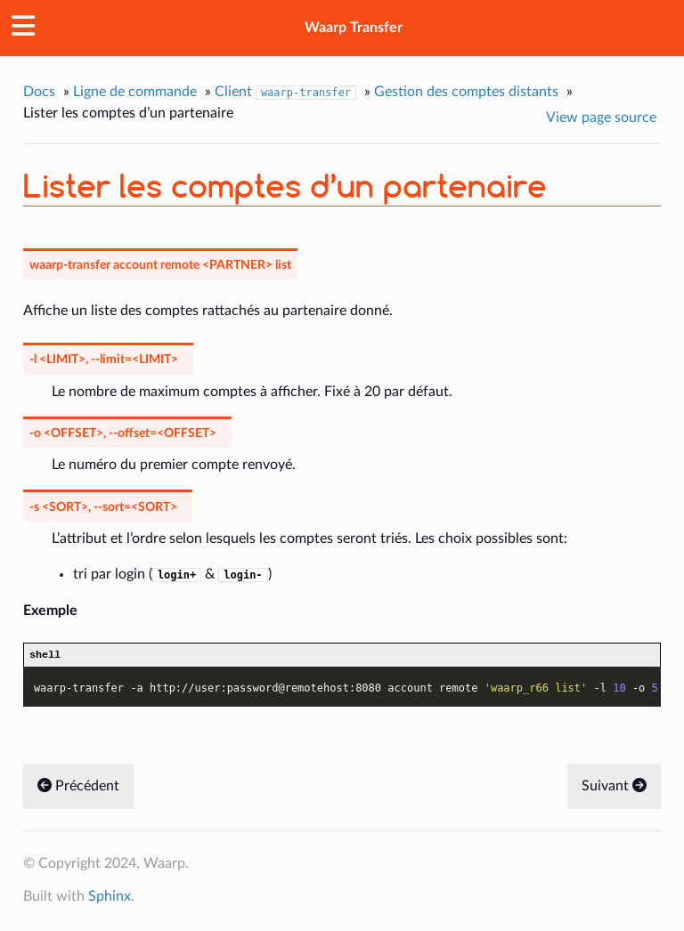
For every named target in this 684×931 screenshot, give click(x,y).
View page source (601, 117)
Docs (39, 92)
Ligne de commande (135, 92)
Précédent (78, 788)
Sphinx (109, 899)
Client (285, 92)
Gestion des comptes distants (466, 92)
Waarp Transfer (354, 27)
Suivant (614, 788)
